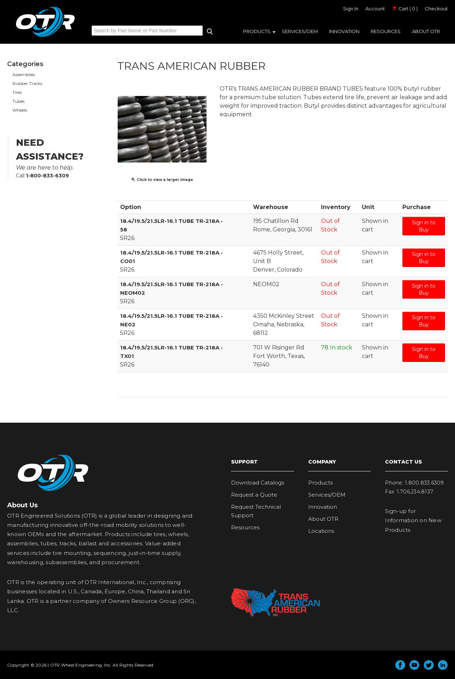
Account (375, 8)
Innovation (344, 31)
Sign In (350, 8)
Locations (321, 531)
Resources (386, 31)
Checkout (436, 8)
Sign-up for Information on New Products (413, 520)
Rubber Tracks (27, 83)
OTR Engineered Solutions (45, 36)
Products (257, 31)
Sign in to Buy (423, 226)
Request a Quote (254, 494)
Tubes (18, 101)
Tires (17, 92)
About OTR (426, 31)
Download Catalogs (257, 482)
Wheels (19, 110)
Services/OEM (300, 31)
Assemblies (23, 74)
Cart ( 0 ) (405, 8)
